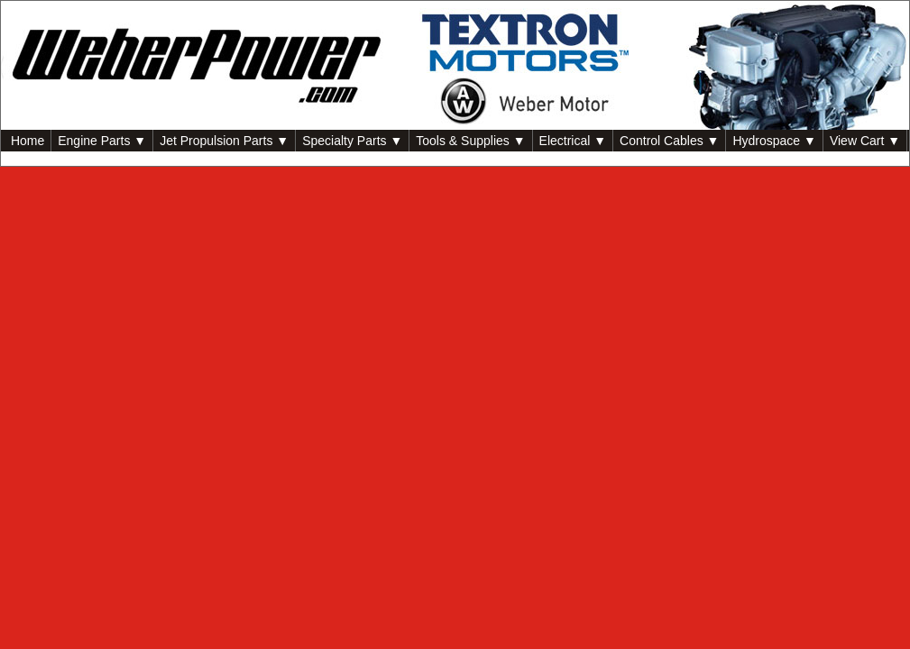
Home (25, 140)
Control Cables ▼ (669, 140)
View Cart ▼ (865, 140)
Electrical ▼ (573, 140)
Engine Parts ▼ (102, 140)
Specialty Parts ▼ (352, 140)
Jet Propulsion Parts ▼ (224, 140)
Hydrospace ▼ (773, 140)
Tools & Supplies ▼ (470, 140)
